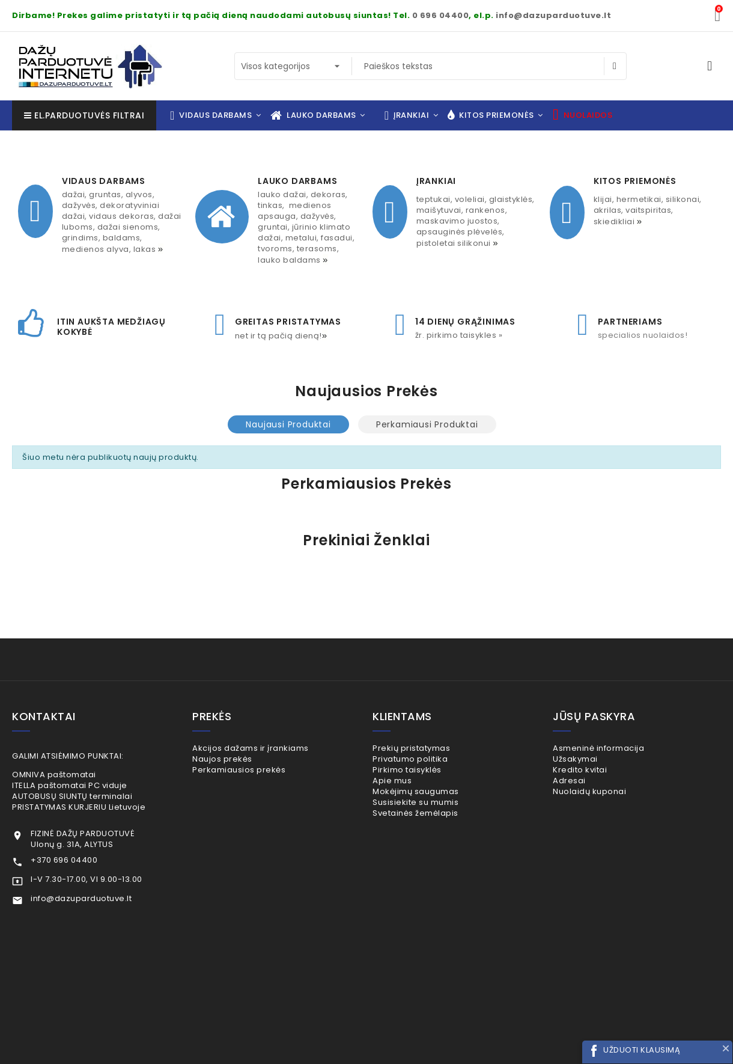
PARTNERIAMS (630, 322)
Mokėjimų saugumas (431, 812)
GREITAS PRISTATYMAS (288, 322)
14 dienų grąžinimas (465, 322)
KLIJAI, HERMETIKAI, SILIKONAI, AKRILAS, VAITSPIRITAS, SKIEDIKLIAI (648, 210)
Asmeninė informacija (614, 748)
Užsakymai (590, 764)
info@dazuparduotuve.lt (553, 15)
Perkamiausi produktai (427, 424)
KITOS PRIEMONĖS (635, 181)
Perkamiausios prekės (254, 780)
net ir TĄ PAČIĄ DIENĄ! (282, 335)
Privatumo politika (425, 764)
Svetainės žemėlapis (431, 843)
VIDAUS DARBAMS (103, 181)
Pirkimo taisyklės (422, 780)
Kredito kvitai (595, 780)
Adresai (584, 796)
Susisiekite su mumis (431, 828)
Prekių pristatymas (427, 748)
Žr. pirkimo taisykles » (459, 335)
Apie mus (407, 796)
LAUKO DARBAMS (297, 181)
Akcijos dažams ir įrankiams (266, 748)
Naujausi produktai (288, 424)
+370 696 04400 (64, 860)
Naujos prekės (238, 764)
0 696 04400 (440, 15)
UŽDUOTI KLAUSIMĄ (641, 1050)
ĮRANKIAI (436, 181)
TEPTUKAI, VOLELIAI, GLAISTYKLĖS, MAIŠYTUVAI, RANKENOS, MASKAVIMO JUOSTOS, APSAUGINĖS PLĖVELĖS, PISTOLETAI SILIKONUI (475, 221)
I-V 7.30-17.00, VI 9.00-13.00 (86, 879)
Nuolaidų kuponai (605, 812)
